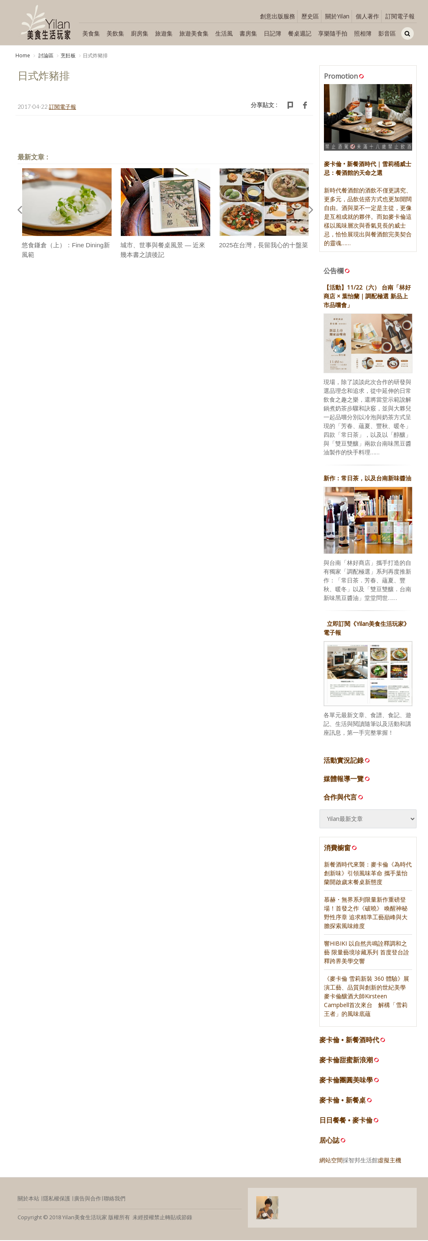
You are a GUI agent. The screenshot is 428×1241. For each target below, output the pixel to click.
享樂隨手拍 (332, 33)
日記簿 (272, 33)
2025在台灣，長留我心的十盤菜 (263, 245)
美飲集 (115, 33)
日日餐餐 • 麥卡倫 (345, 1120)
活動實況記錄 (347, 761)
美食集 (91, 33)
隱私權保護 (56, 1199)
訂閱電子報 (400, 16)
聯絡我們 (114, 1199)
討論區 (45, 55)
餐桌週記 (299, 33)
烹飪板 (68, 55)
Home (22, 55)
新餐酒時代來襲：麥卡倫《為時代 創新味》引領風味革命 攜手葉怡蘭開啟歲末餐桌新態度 (368, 873)
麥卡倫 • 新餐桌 (342, 1100)
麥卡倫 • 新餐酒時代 (349, 1040)
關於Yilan (337, 16)
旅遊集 (164, 33)
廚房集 (139, 33)
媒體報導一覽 (347, 779)
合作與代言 (344, 798)
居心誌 (329, 1140)
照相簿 (363, 33)
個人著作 (367, 16)
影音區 (387, 33)
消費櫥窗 (341, 848)
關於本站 (28, 1199)
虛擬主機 (389, 1160)
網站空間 (331, 1160)
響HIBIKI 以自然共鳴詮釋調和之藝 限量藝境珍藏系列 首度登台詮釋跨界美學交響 (366, 952)
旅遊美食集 (194, 33)
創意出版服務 (277, 16)
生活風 (224, 33)
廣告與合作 (87, 1199)
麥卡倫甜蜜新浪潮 (346, 1060)
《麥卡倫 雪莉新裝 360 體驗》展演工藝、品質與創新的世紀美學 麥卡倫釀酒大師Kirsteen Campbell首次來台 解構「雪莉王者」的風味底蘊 (366, 996)
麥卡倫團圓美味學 (346, 1080)
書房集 (248, 33)
